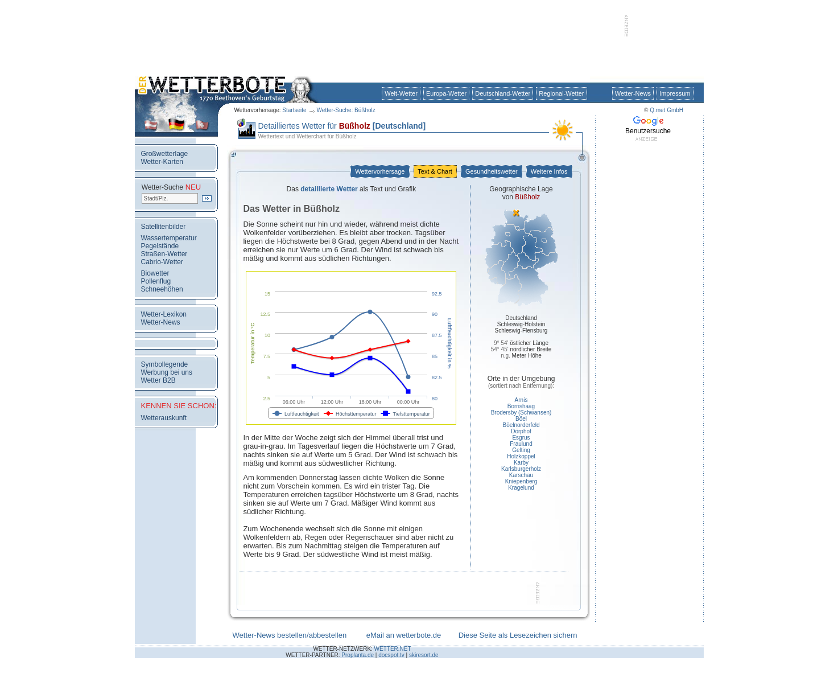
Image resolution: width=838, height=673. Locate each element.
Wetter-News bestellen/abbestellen (290, 635)
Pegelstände (160, 246)
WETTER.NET (392, 649)
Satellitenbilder (163, 227)
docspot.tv (391, 655)
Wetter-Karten (162, 162)
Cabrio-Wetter (162, 262)
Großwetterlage (164, 154)
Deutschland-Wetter (502, 93)
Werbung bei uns (167, 372)
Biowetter (155, 273)
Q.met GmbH (666, 110)
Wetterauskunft (164, 418)
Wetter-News (633, 93)
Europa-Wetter (446, 93)
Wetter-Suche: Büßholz (346, 110)
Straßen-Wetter (164, 254)
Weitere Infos (549, 171)
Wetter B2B (158, 380)
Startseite (294, 110)
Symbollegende (164, 364)
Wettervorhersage (379, 171)
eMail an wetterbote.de (403, 635)
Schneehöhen (162, 289)
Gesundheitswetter (491, 171)
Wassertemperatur (169, 238)
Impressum (674, 93)
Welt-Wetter (401, 93)
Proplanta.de (357, 655)
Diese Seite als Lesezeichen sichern (518, 635)
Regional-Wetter (561, 93)
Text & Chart (435, 171)
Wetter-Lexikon (164, 314)
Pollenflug (156, 281)
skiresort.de (424, 655)
